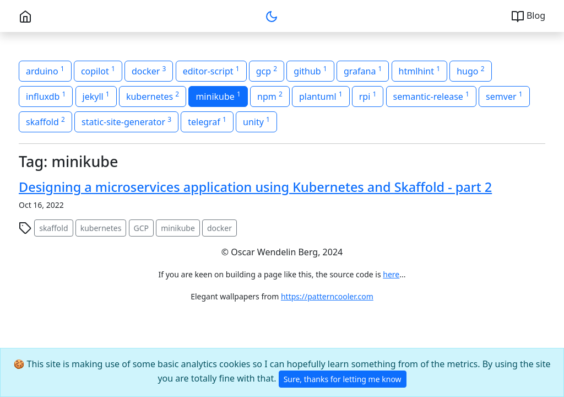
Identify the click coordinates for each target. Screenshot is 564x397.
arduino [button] (45, 70)
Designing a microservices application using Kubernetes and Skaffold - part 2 (255, 187)
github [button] (310, 70)
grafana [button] (363, 70)
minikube (178, 228)
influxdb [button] (46, 96)
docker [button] (149, 70)
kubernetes (101, 228)
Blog (528, 16)
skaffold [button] (45, 121)
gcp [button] (266, 70)
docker (219, 228)
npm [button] (270, 96)
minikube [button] (218, 96)
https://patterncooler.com (327, 296)
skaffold (53, 228)
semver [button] (504, 96)
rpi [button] (368, 96)
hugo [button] (470, 70)
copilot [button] (98, 70)
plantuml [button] (321, 96)
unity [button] (256, 121)
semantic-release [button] (431, 96)
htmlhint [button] (419, 70)
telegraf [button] (207, 121)
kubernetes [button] (152, 96)
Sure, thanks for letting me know (343, 379)
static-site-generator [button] (126, 121)
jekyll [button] (96, 96)
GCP (141, 228)
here (391, 274)
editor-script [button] (211, 70)
